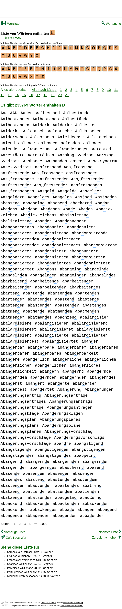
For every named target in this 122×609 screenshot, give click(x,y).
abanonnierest (100, 243)
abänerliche (67, 357)
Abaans (8, 207)
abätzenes (40, 495)
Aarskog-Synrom (75, 153)
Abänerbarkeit (81, 351)
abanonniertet (17, 267)
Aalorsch (34, 129)
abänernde (99, 369)
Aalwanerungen (72, 147)
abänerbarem (71, 345)
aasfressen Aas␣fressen (63, 165)
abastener (67, 303)
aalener (92, 141)
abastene (88, 297)
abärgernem (66, 459)
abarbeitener (50, 285)
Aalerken (86, 123)
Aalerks (10, 129)
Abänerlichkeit (18, 369)
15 (24, 93)
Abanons (47, 267)
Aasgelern (12, 195)
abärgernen (95, 459)
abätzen (10, 489)
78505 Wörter (43, 566)
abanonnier (50, 225)
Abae (69, 207)
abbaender (92, 514)
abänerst (11, 381)
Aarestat (103, 147)
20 (60, 93)
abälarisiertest (19, 339)
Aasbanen (56, 159)
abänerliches (84, 363)
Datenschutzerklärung (73, 600)
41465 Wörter (47, 570)
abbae (67, 508)
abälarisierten (90, 333)
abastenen (40, 303)
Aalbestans (46, 117)
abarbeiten (13, 279)
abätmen (91, 483)
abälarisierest (18, 327)
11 (116, 87)
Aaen (27, 111)
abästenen (12, 483)
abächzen (66, 315)
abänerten (85, 381)
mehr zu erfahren (48, 600)
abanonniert (83, 249)
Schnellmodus (12, 37)
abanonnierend (51, 231)
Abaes (85, 207)
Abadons (50, 207)
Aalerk (41, 123)
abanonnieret (16, 249)
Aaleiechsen (101, 135)
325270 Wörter (42, 554)
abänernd (73, 369)
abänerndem (13, 375)
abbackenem (66, 501)
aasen (77, 159)
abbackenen (95, 501)
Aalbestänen (14, 123)
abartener (12, 297)
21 (67, 93)
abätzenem (60, 489)
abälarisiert (16, 333)
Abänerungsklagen (62, 411)
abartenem (60, 291)
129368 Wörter (49, 574)
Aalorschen (88, 129)
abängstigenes (54, 453)
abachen (57, 201)
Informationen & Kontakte (72, 603)
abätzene (34, 489)
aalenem (47, 141)
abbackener (13, 508)
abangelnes (102, 273)
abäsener (83, 471)
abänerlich (36, 357)
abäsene (10, 471)
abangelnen (43, 273)
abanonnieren (16, 231)
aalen (7, 141)
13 (9, 93)
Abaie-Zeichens (39, 213)
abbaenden (65, 514)
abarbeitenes (84, 285)
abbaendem (37, 514)
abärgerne (37, 459)
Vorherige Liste (13, 530)
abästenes (67, 483)
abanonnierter (17, 261)
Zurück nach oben (106, 535)
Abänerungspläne (61, 423)
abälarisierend (90, 321)
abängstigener (17, 453)
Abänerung (69, 387)
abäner (89, 339)
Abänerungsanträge (22, 405)
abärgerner (13, 465)
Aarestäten (41, 153)
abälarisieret (56, 327)
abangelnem (13, 273)
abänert (35, 381)
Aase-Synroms (16, 165)
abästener (40, 483)
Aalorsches (13, 135)
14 (17, 93)
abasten (64, 297)
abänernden (43, 375)
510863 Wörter (46, 558)
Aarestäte (12, 153)
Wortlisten (11, 23)
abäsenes (11, 477)
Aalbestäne (75, 117)
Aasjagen (106, 195)
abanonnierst (50, 249)
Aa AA (8, 111)
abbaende (11, 514)
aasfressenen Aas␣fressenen (71, 177)
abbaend (107, 508)
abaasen (10, 201)
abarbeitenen (16, 285)
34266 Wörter (43, 550)
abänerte (58, 381)
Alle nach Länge (44, 87)
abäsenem (34, 471)
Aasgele (67, 189)
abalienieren (16, 219)
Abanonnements (17, 225)
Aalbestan (48, 111)
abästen (35, 477)
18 (45, 93)
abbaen (85, 508)
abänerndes (102, 375)
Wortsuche (111, 23)
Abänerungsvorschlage (25, 435)
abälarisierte (51, 333)
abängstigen (88, 441)
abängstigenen (88, 447)
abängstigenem (51, 447)
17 (38, 93)
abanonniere (81, 225)
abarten (10, 291)
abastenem (12, 303)
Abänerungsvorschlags (79, 435)
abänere (10, 357)
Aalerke (62, 123)
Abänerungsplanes (60, 417)
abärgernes (43, 465)
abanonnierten (88, 255)
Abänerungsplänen (20, 429)
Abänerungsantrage (66, 393)
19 (53, 93)
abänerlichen (16, 363)
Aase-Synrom (102, 159)
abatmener (12, 315)
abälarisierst (93, 327)
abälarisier (94, 315)
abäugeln (66, 495)
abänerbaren (103, 345)
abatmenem (60, 309)
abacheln (34, 201)
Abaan (102, 201)
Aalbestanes (14, 117)
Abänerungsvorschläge (25, 441)
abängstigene (16, 447)
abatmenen (87, 309)
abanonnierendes (61, 243)
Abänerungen (99, 387)
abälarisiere (16, 321)
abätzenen (87, 489)
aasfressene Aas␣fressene (31, 171)
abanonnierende (90, 231)
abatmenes (40, 315)
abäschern (72, 465)
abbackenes (43, 508)
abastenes (94, 303)
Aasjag (83, 195)
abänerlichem (100, 357)
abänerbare (41, 345)
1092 (43, 522)
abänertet (42, 387)
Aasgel (45, 189)
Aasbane (32, 159)
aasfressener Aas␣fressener (34, 183)
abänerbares (47, 351)
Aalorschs (42, 135)
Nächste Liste (110, 530)
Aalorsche (60, 129)
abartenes (40, 297)
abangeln (70, 267)
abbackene (37, 501)
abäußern (91, 495)
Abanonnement (70, 219)
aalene (26, 141)
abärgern (11, 459)
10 (109, 87)
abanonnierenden (61, 237)
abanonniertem (51, 255)
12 (2, 93)
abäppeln (85, 453)
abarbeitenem (77, 279)
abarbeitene (44, 279)
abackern (81, 201)
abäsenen (58, 471)
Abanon (43, 219)
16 (31, 93)
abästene (58, 477)
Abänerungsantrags (70, 399)
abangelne (97, 267)
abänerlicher (50, 363)
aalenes (10, 147)
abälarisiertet (60, 339)
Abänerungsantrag (20, 393)
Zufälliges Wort (14, 535)
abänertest (13, 387)
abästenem (85, 477)
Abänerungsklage (19, 411)
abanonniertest (92, 261)
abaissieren (74, 213)
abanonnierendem (19, 237)
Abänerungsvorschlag (68, 429)
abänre (62, 441)
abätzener (12, 495)
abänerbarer (14, 351)
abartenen (87, 291)
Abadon (29, 207)
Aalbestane (76, 111)
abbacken (11, 501)
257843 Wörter (43, 562)
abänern (49, 369)
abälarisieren (51, 321)
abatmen (10, 309)
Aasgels (62, 195)
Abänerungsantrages (23, 399)
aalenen (70, 141)
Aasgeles (38, 195)
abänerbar (12, 345)
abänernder (73, 375)
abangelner (73, 273)
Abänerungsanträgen (69, 405)
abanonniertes (54, 261)
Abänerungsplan (18, 417)
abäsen (95, 465)
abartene (34, 291)
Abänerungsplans (19, 423)
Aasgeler (91, 189)
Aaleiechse (70, 135)
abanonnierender (19, 243)
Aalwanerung (37, 147)
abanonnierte (16, 255)
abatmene (34, 309)
